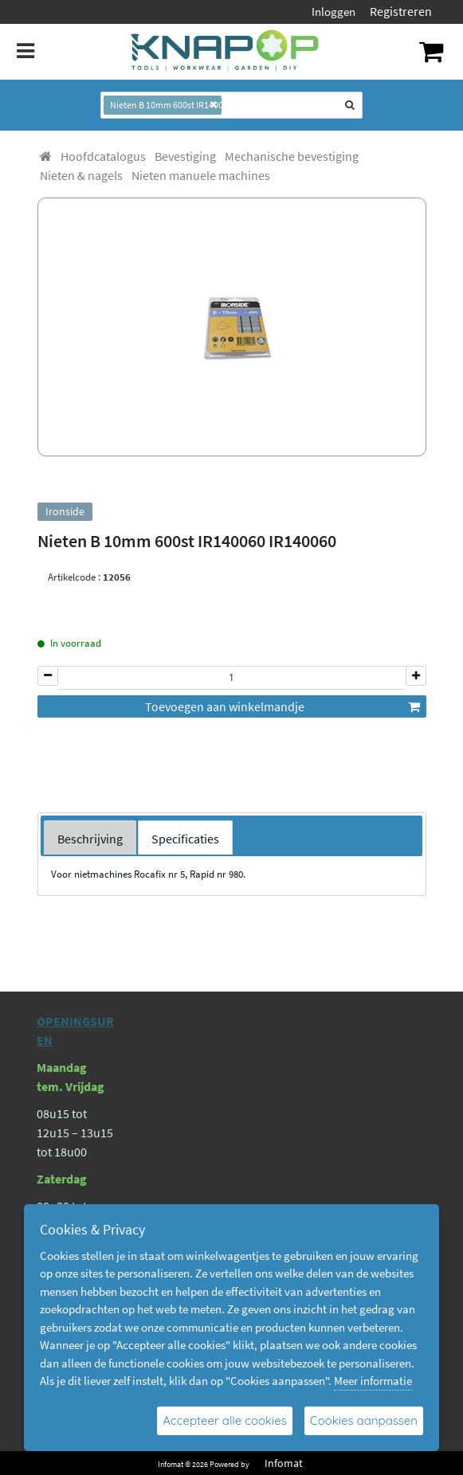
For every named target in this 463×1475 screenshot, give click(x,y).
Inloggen (333, 11)
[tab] (90, 838)
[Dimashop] (225, 51)
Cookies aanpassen (364, 1420)
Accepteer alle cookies (225, 1420)
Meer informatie (373, 1380)
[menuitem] (103, 156)
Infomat (283, 1463)
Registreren (401, 11)
